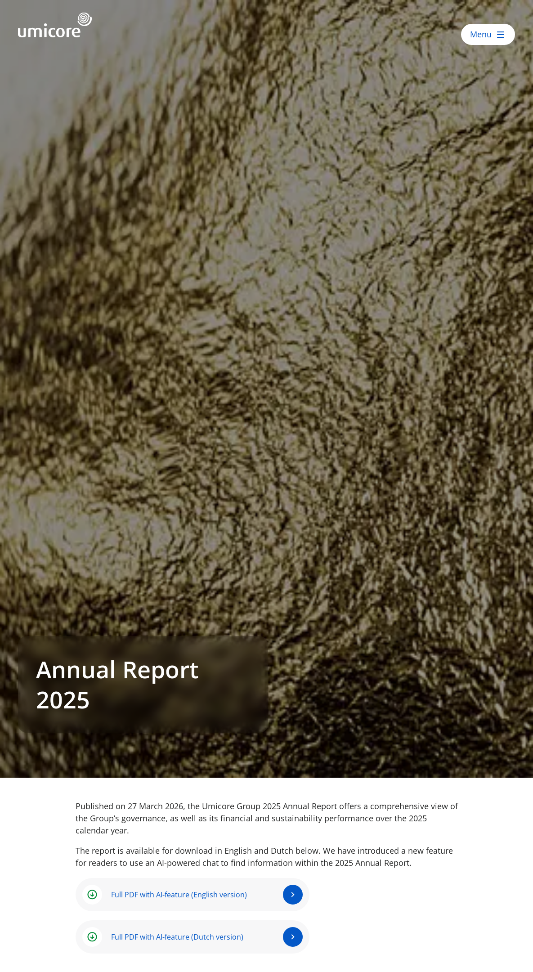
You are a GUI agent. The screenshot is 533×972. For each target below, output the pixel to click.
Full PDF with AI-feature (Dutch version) (177, 937)
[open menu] (488, 34)
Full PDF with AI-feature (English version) (179, 895)
